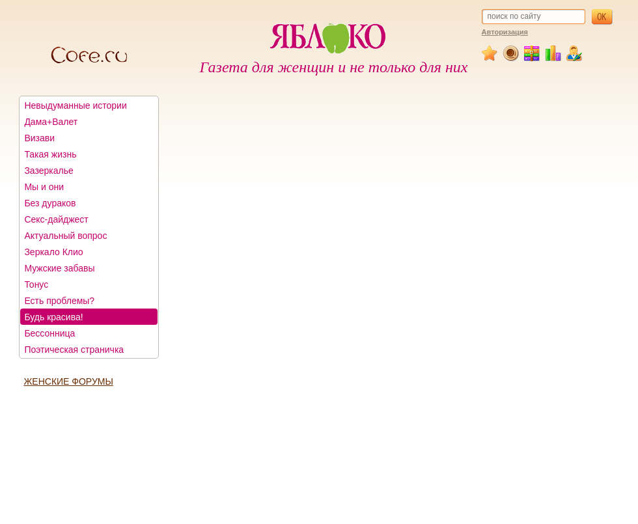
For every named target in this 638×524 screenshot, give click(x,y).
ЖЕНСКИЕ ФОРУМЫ (68, 381)
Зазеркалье (48, 170)
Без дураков (50, 203)
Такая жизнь (50, 154)
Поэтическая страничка (74, 349)
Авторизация (505, 32)
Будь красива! (53, 317)
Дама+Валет (50, 122)
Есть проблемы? (59, 301)
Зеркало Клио (53, 252)
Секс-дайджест (56, 219)
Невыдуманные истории (75, 105)
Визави (39, 138)
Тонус (36, 284)
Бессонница (49, 333)
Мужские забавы (59, 268)
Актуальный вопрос (65, 235)
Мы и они (44, 187)
